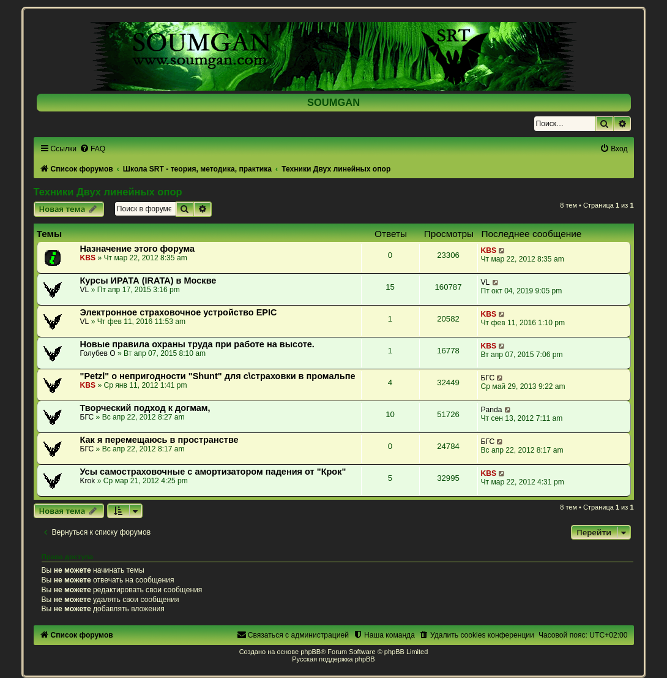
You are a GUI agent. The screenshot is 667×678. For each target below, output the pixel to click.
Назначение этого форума (137, 249)
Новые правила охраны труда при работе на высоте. (197, 344)
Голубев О (98, 353)
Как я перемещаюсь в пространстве (159, 440)
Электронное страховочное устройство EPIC (178, 312)
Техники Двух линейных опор (108, 191)
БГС (488, 378)
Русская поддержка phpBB (333, 659)
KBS (88, 258)
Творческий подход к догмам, (145, 408)
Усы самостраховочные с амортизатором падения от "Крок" (213, 471)
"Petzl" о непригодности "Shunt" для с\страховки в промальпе (218, 376)
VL (84, 289)
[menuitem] (92, 149)
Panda (491, 409)
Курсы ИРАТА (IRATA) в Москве (148, 280)
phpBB (310, 651)
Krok (87, 480)
